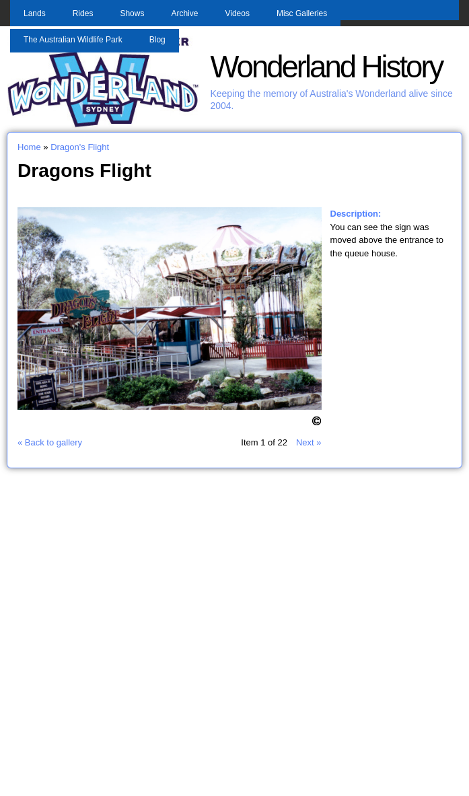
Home (29, 147)
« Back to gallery (49, 442)
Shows (132, 13)
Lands (35, 13)
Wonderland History (326, 67)
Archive (184, 13)
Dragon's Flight (79, 147)
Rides (83, 13)
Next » (309, 442)
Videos (237, 13)
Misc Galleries (302, 13)
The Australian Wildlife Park (73, 39)
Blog (157, 39)
